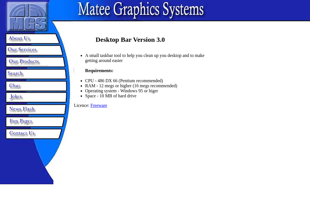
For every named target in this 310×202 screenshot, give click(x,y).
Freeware (98, 105)
